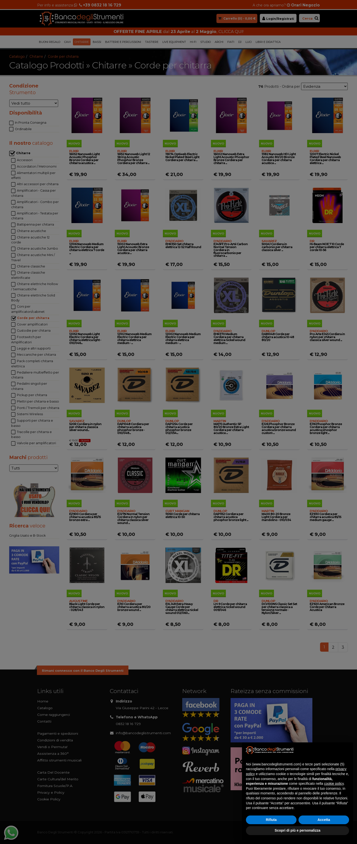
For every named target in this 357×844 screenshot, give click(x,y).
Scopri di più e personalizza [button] (297, 830)
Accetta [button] (324, 820)
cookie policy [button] (334, 784)
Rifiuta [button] (271, 820)
